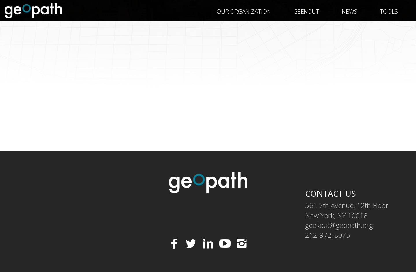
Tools (389, 11)
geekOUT (306, 11)
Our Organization (244, 11)
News (349, 11)
